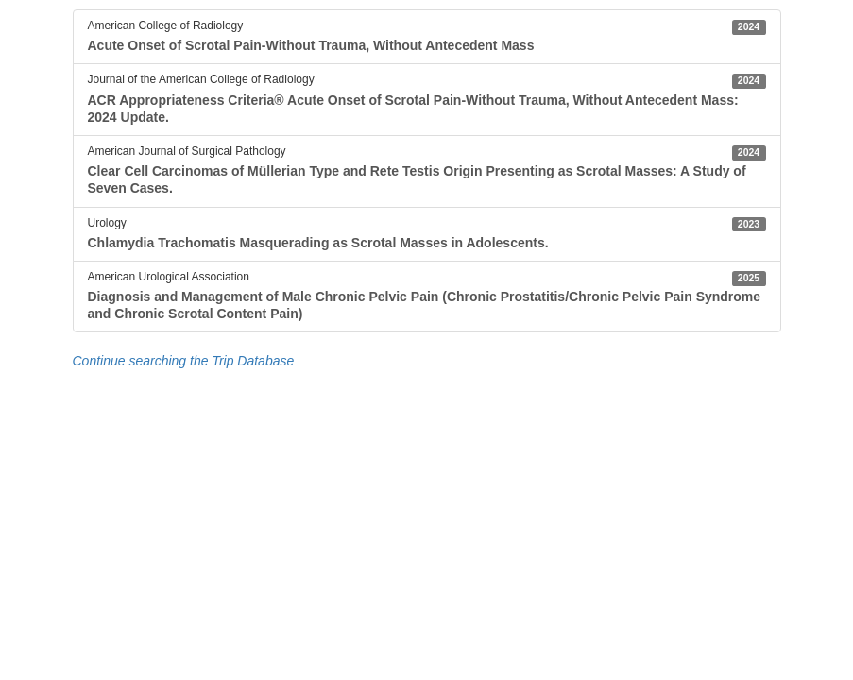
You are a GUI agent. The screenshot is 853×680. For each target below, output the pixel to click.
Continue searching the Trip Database (184, 360)
